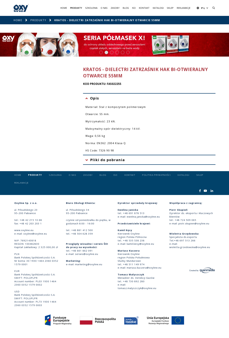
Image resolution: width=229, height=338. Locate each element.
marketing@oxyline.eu (88, 264)
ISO (134, 7)
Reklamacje (183, 7)
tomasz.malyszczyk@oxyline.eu (137, 288)
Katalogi (158, 7)
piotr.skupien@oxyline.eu (193, 223)
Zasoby (115, 7)
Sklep (170, 7)
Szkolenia (91, 7)
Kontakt (144, 7)
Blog (126, 7)
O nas (104, 7)
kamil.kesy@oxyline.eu (140, 243)
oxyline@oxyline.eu (35, 233)
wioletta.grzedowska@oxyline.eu (189, 247)
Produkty (76, 7)
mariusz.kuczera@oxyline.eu (144, 267)
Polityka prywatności (156, 175)
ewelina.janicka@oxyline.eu (143, 216)
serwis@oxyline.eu (86, 254)
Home (63, 7)
